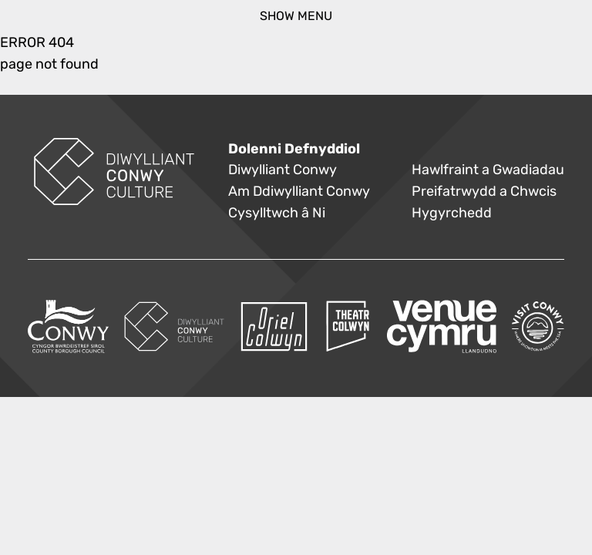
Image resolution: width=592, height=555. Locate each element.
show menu (296, 15)
